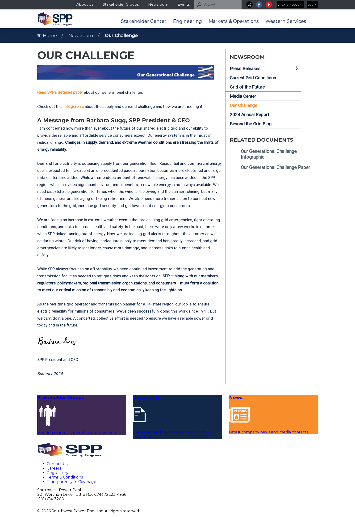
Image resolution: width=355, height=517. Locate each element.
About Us (84, 4)
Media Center (243, 96)
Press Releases (245, 68)
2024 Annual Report (249, 114)
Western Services (285, 21)
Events (184, 4)
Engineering (187, 21)
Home (47, 35)
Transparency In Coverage (71, 481)
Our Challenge (121, 35)
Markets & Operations (234, 21)
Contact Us (57, 464)
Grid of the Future (247, 87)
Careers (54, 468)
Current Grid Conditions (253, 78)
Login (312, 4)
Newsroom (158, 4)
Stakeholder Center (143, 21)
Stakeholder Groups (121, 4)
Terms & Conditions (65, 477)
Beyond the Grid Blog (250, 124)
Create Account (290, 4)
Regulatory (57, 472)
